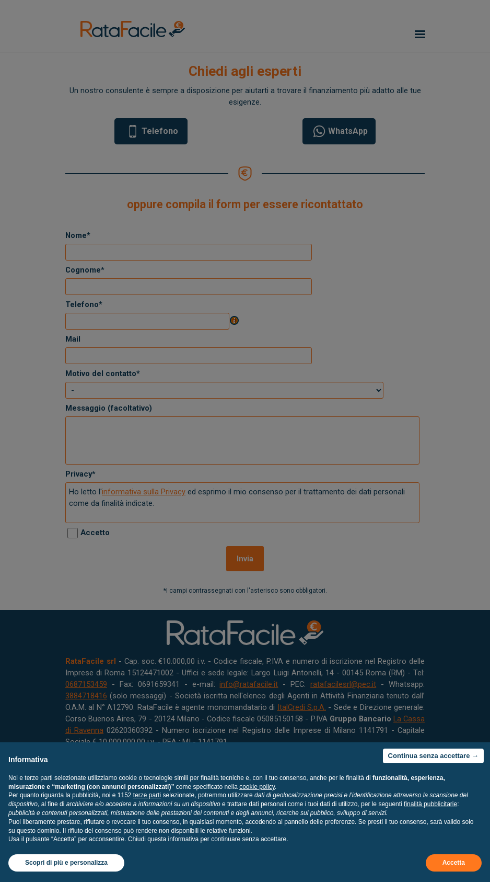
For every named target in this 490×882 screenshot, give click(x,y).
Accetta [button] (453, 862)
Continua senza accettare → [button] (433, 756)
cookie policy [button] (257, 786)
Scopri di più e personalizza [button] (66, 862)
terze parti (147, 795)
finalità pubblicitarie (430, 804)
